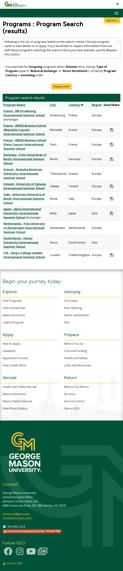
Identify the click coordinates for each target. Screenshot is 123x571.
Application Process (15, 358)
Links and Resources (77, 365)
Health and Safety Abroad (19, 387)
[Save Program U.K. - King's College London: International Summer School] (111, 255)
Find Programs (12, 301)
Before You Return (76, 387)
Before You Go (73, 344)
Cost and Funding (75, 351)
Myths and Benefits (77, 315)
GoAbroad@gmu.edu (16, 514)
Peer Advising (73, 308)
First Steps (71, 301)
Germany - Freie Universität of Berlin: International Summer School (25, 159)
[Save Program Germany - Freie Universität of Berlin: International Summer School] (111, 159)
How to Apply (11, 344)
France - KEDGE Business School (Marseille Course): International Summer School (25, 130)
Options (112, 20)
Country (76, 105)
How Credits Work (14, 365)
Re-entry (70, 394)
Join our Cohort (74, 401)
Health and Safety (75, 358)
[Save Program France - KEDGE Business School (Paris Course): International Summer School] (111, 144)
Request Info (61, 86)
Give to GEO (72, 408)
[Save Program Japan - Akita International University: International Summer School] (111, 213)
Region (97, 105)
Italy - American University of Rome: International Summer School (24, 199)
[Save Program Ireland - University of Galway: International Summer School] (111, 186)
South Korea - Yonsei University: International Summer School (21, 242)
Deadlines (9, 351)
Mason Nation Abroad (17, 401)
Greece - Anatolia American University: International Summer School (23, 174)
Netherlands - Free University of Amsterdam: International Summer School (24, 228)
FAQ (66, 322)
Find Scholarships (14, 308)
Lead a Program (13, 322)
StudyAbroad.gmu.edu (17, 518)
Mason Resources (14, 394)
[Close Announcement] (118, 41)
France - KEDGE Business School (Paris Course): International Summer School (25, 144)
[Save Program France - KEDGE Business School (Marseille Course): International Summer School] (111, 130)
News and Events (14, 315)
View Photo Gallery (15, 408)
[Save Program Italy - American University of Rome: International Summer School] (111, 199)
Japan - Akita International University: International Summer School (22, 213)
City (53, 105)
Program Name (14, 105)
